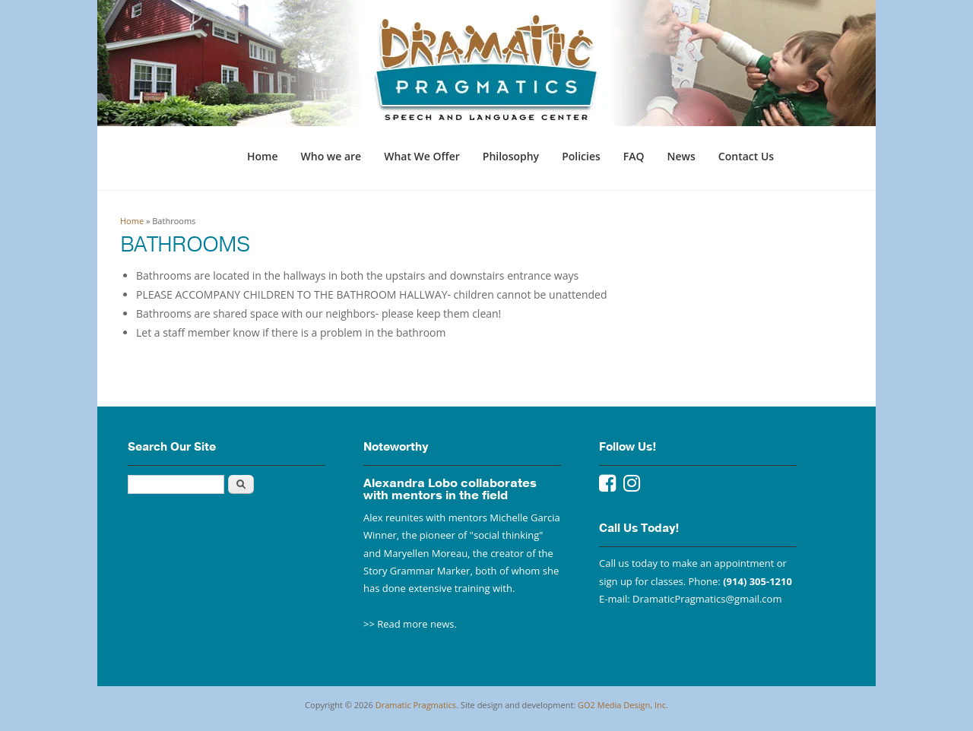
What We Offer (422, 156)
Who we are (331, 156)
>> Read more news (409, 624)
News (681, 156)
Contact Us (746, 156)
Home (262, 156)
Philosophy (511, 156)
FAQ (634, 156)
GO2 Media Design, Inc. (623, 704)
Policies (581, 156)
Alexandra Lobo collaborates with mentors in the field (450, 489)
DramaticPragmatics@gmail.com (706, 599)
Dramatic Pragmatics (416, 704)
